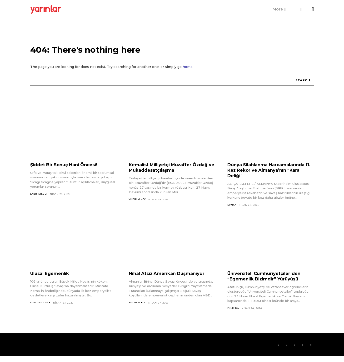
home (188, 71)
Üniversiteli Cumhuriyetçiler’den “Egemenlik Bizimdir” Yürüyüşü (268, 280)
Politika (233, 313)
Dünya (232, 209)
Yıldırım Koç (138, 204)
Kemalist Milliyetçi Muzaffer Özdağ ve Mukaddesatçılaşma (167, 171)
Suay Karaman (41, 307)
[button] (300, 9)
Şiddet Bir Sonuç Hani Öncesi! (67, 169)
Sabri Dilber (40, 198)
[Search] (302, 85)
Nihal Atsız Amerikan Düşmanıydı (171, 278)
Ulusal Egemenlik (52, 278)
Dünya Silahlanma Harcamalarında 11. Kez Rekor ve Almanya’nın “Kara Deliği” (268, 174)
